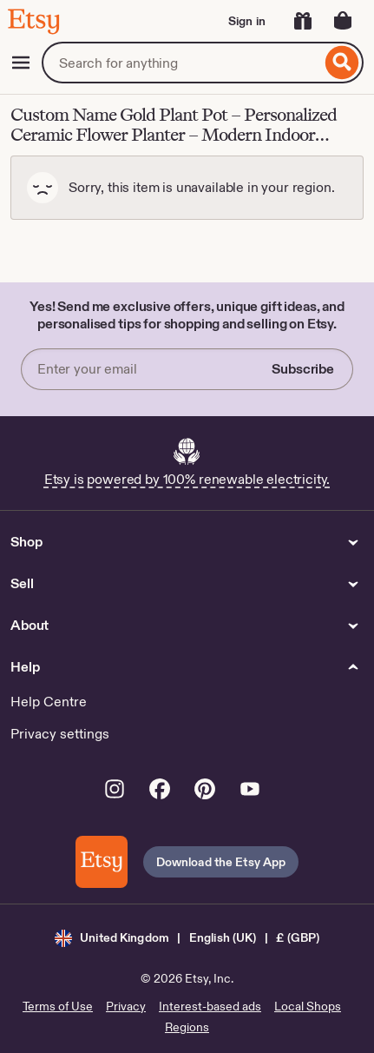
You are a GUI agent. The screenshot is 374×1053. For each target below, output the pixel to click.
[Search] (342, 62)
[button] (187, 938)
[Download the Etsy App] (101, 862)
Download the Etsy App (221, 862)
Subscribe (303, 369)
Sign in (247, 21)
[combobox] (181, 62)
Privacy (126, 1006)
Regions (187, 1027)
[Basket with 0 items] (343, 21)
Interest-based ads (210, 1006)
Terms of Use (58, 1006)
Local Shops (307, 1006)
